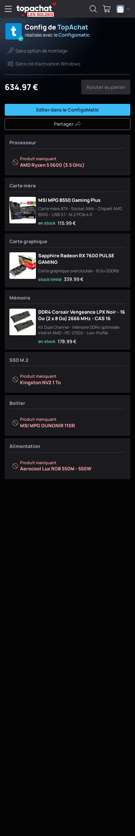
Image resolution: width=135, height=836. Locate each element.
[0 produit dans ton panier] (106, 8)
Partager (67, 124)
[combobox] (123, 8)
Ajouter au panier (105, 87)
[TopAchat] (34, 9)
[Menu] (8, 8)
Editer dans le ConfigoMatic (67, 110)
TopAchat (72, 27)
